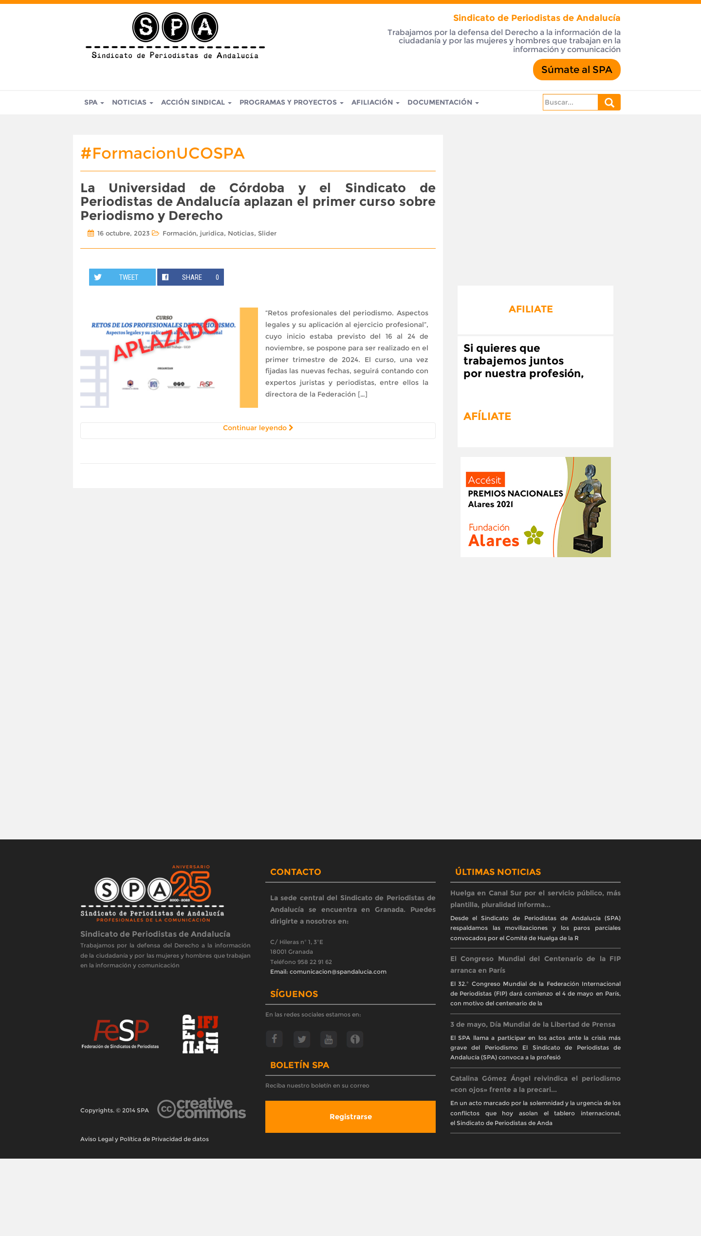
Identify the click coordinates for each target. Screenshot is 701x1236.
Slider (267, 233)
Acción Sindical (196, 102)
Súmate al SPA (576, 69)
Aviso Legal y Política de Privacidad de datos (144, 1139)
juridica (212, 233)
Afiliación (375, 102)
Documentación (443, 102)
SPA (94, 102)
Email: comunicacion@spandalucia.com (328, 971)
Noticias (132, 102)
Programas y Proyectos (292, 102)
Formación (179, 233)
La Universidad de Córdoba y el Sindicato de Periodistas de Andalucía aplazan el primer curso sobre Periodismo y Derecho (258, 201)
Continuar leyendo (258, 427)
